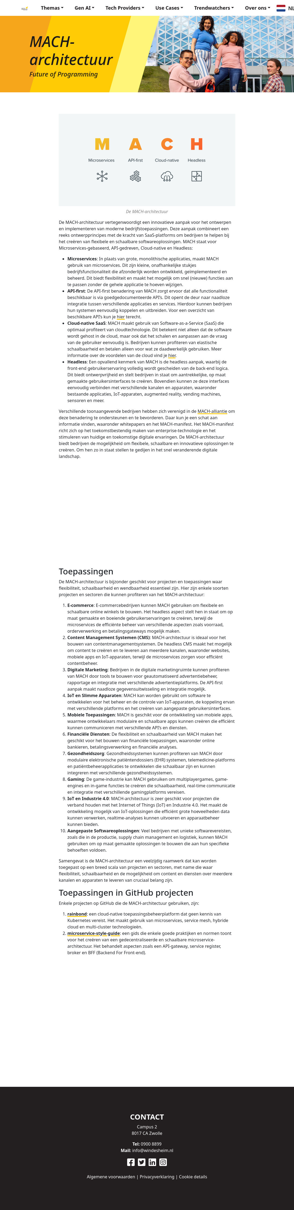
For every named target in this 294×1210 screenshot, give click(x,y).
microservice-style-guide (93, 933)
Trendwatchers (212, 8)
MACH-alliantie (212, 411)
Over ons (255, 8)
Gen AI (83, 8)
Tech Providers (122, 8)
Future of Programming (64, 74)
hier (121, 317)
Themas (50, 8)
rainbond (77, 914)
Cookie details (193, 1177)
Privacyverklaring (157, 1177)
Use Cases (167, 8)
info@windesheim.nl (152, 1150)
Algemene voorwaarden (111, 1177)
